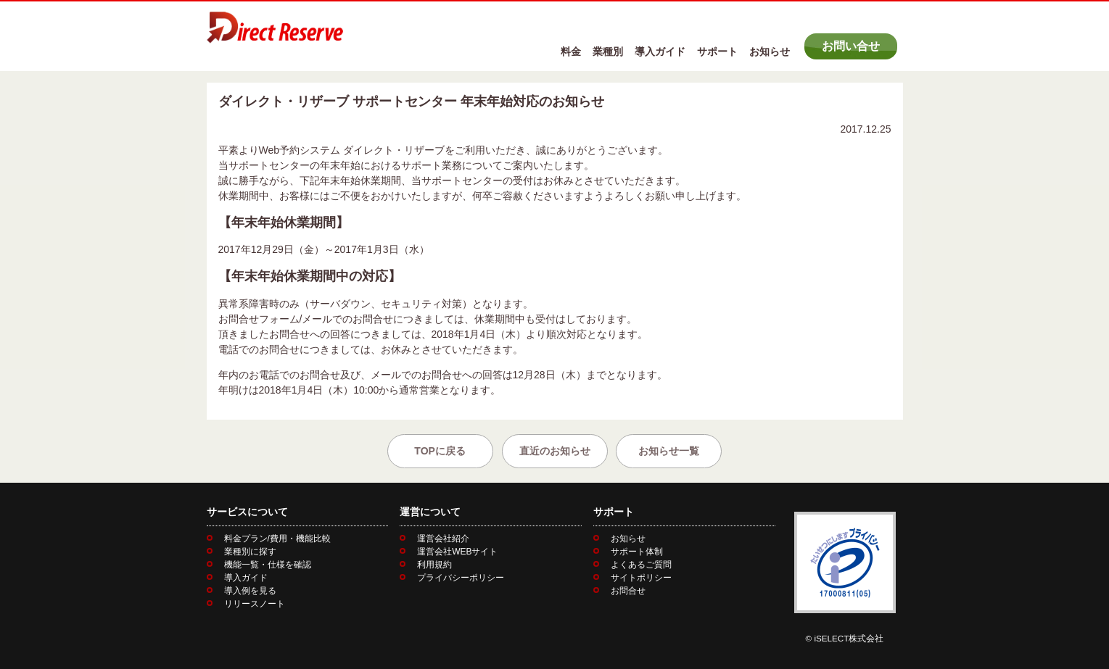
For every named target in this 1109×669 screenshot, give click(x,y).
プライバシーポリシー (460, 578)
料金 (571, 51)
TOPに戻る (440, 451)
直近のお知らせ (554, 451)
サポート (717, 51)
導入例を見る (250, 591)
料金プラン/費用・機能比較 (277, 538)
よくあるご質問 (641, 565)
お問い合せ (851, 46)
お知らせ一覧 (668, 451)
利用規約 (434, 565)
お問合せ (628, 591)
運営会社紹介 (443, 538)
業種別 (608, 51)
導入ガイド (660, 51)
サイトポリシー (641, 578)
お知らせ (769, 51)
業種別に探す (250, 552)
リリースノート (254, 604)
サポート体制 (637, 552)
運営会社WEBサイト (457, 552)
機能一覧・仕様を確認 (267, 565)
